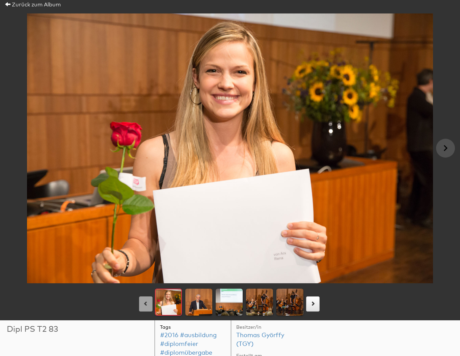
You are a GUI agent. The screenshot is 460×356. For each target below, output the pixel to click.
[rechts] (313, 304)
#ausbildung (198, 335)
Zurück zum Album (33, 4)
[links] (146, 304)
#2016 (169, 335)
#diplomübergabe (186, 353)
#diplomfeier (179, 344)
